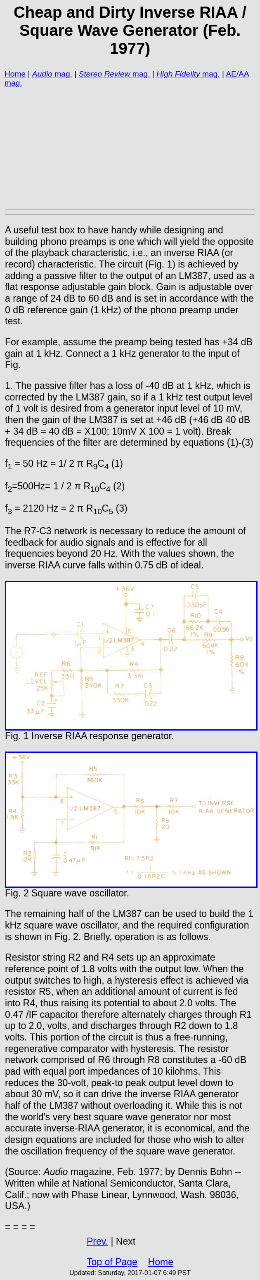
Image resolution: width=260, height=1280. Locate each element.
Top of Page (112, 1262)
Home (15, 74)
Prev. (97, 1241)
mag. (62, 74)
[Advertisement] (130, 148)
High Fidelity (178, 74)
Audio (42, 74)
